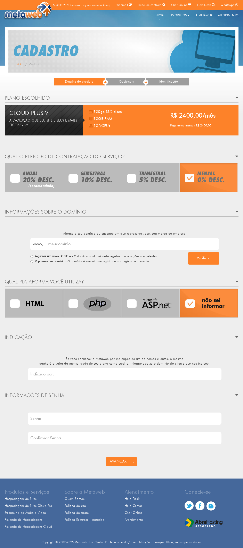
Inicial (19, 64)
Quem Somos (74, 499)
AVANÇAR (118, 461)
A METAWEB (204, 15)
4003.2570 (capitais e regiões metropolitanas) (81, 5)
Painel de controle (151, 5)
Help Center (133, 506)
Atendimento (134, 520)
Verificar (203, 258)
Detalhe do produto (79, 81)
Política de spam (77, 513)
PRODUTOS (180, 15)
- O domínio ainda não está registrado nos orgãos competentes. (96, 256)
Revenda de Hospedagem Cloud (28, 527)
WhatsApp (229, 5)
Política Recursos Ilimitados (84, 520)
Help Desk (205, 5)
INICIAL (160, 15)
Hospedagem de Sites (21, 499)
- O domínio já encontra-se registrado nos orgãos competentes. (92, 261)
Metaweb (29, 10)
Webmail (124, 5)
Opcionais (126, 81)
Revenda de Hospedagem (23, 520)
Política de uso (75, 506)
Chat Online (181, 5)
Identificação (168, 81)
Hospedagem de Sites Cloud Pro (28, 506)
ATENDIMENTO (228, 15)
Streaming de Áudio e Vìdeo (25, 513)
